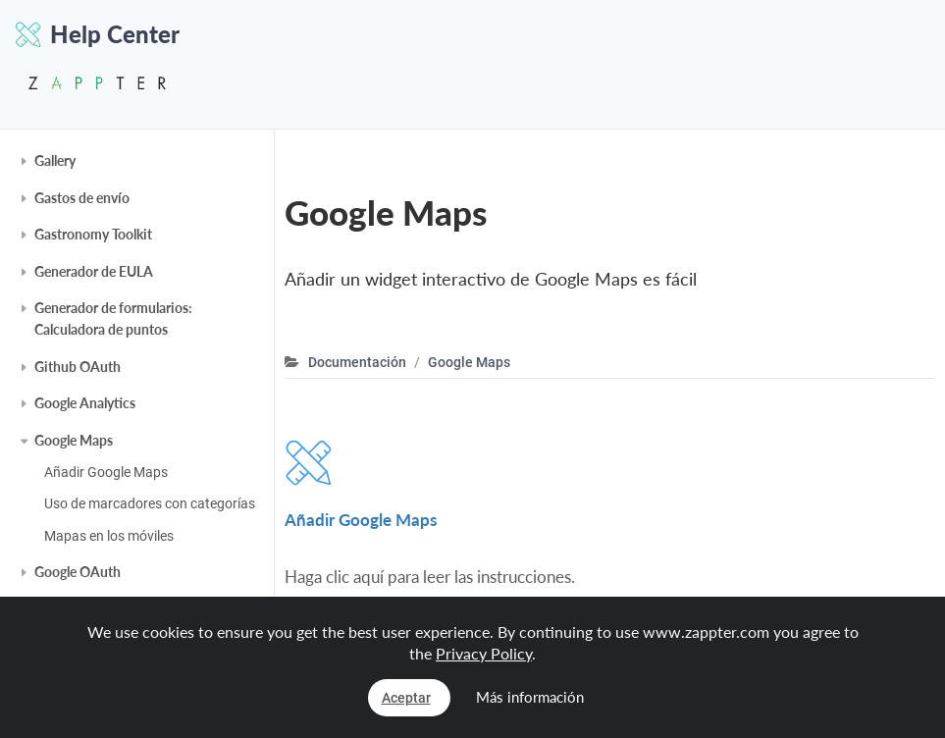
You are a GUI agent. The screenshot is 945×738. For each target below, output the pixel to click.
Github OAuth (77, 366)
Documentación (357, 362)
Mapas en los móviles (109, 536)
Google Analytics (84, 403)
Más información (530, 697)
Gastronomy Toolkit (93, 234)
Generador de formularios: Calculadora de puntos (113, 318)
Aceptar (406, 698)
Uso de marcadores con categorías (149, 503)
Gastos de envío (82, 197)
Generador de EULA (93, 271)
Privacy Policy (484, 653)
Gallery (55, 160)
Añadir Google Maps (106, 472)
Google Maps (73, 440)
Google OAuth (77, 571)
